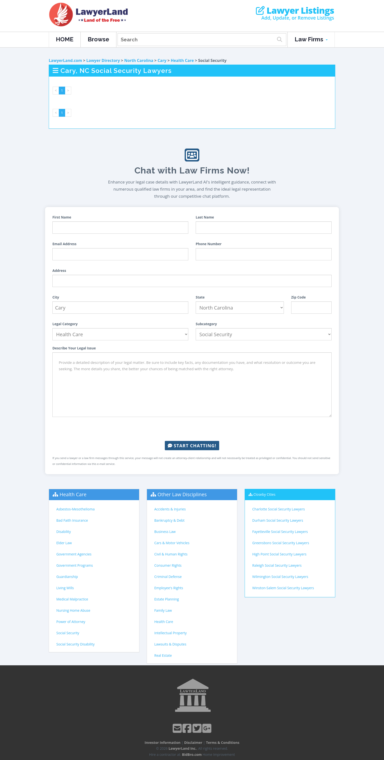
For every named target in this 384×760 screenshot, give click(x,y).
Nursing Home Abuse (73, 610)
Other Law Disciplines (182, 494)
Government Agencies (73, 554)
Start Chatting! (192, 446)
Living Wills (65, 588)
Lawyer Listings (295, 10)
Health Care (182, 60)
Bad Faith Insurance (72, 520)
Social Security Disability (75, 644)
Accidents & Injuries (170, 509)
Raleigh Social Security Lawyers (276, 565)
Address (59, 270)
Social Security (67, 633)
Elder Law (64, 543)
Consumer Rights (167, 565)
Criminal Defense (168, 576)
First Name (61, 217)
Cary (161, 60)
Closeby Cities (264, 494)
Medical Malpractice (72, 599)
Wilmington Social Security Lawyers (280, 576)
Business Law (165, 531)
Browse (98, 39)
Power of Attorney (70, 621)
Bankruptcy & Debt (169, 520)
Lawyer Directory (103, 60)
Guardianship (67, 576)
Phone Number (209, 244)
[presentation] (192, 428)
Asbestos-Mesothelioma (75, 509)
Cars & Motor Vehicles (171, 543)
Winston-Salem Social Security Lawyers (283, 588)
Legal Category (65, 324)
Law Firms (311, 39)
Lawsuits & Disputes (170, 644)
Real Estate (163, 655)
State (200, 297)
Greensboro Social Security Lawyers (280, 543)
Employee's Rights (168, 588)
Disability (63, 531)
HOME (64, 39)
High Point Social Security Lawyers (279, 554)
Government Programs (74, 565)
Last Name (205, 217)
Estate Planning (166, 599)
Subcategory (206, 324)
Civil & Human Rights (171, 554)
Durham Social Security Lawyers (277, 520)
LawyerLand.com (65, 60)
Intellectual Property (170, 633)
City (55, 297)
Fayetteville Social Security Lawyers (280, 531)
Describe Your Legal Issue (74, 348)
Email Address (64, 244)
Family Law (163, 610)
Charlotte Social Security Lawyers (278, 509)
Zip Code (298, 297)
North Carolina (138, 60)
